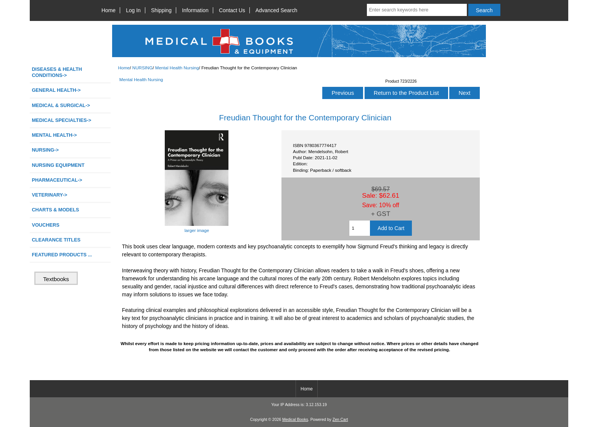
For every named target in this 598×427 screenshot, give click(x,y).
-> (45, 150)
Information (195, 10)
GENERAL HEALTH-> (56, 90)
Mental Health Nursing (177, 67)
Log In (133, 10)
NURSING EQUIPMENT (58, 165)
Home (108, 10)
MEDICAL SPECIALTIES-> (61, 120)
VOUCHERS (45, 225)
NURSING (142, 67)
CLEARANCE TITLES (56, 240)
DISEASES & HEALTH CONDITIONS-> (57, 72)
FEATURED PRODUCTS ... (62, 254)
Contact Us (232, 10)
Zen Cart (340, 419)
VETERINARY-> (49, 195)
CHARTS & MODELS (55, 210)
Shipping (161, 10)
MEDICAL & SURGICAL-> (61, 105)
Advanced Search (276, 10)
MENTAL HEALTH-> (54, 135)
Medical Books (295, 419)
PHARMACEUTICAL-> (57, 180)
